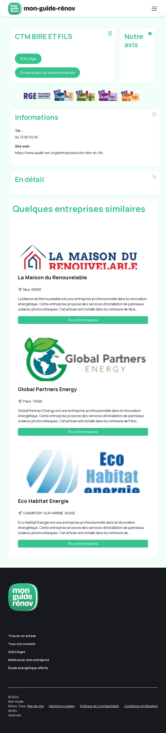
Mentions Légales (62, 706)
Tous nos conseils (21, 644)
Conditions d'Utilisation (141, 706)
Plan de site (35, 706)
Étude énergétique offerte (28, 668)
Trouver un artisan (22, 636)
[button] (153, 8)
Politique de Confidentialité (99, 706)
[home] (41, 9)
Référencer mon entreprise (28, 660)
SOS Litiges (16, 652)
